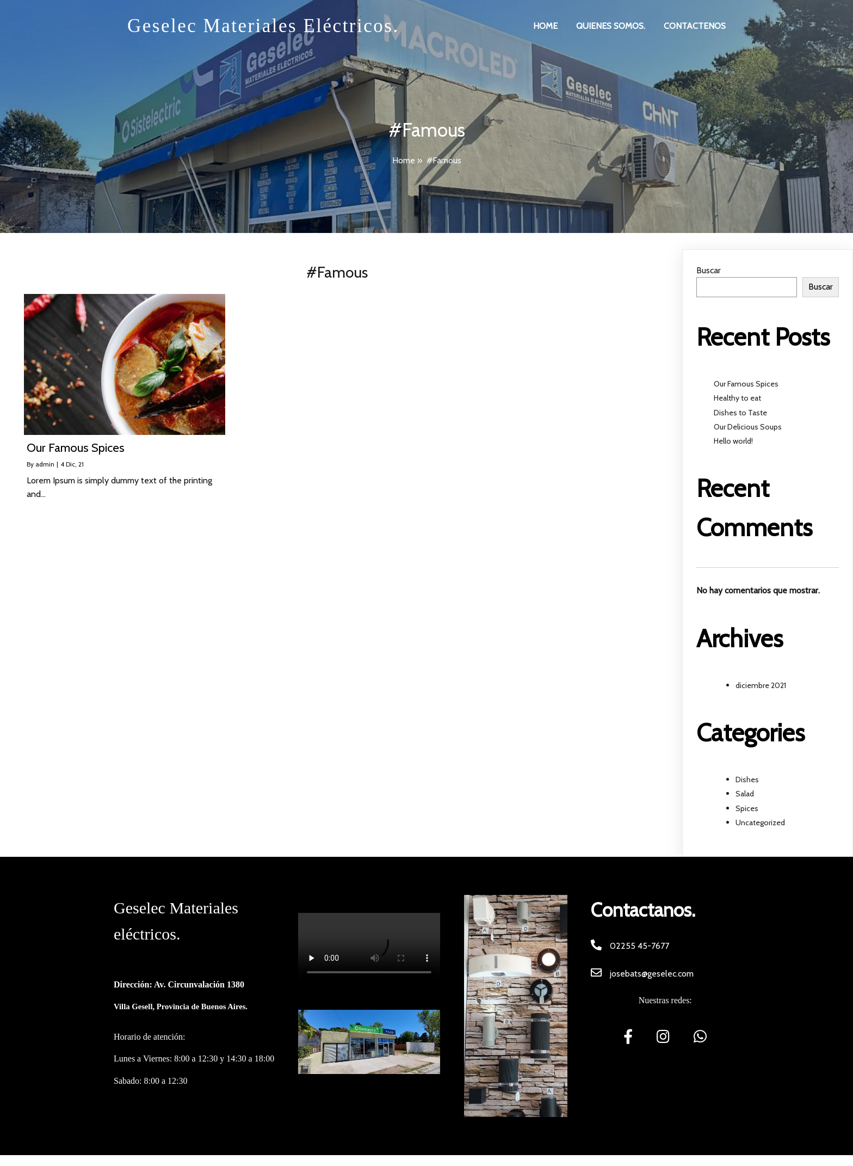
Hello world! (733, 441)
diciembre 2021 (760, 685)
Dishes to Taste (740, 413)
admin (44, 464)
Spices (746, 808)
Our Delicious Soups (748, 427)
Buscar (708, 270)
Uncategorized (760, 822)
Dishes (747, 779)
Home (403, 160)
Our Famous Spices (746, 384)
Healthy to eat (737, 398)
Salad (744, 794)
